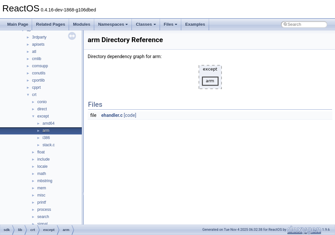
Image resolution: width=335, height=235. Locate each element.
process (44, 209)
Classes (146, 24)
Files (171, 24)
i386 (46, 137)
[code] (130, 115)
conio (42, 102)
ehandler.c (112, 115)
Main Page (17, 24)
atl (34, 51)
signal (42, 224)
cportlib (38, 80)
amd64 (49, 123)
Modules (81, 24)
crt (34, 94)
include (43, 159)
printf (41, 202)
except (43, 116)
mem (41, 188)
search (43, 216)
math (41, 173)
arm (46, 130)
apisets (38, 44)
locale (42, 166)
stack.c (49, 145)
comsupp (40, 66)
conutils (38, 73)
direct (42, 109)
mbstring (44, 181)
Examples (195, 24)
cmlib (36, 58)
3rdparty (39, 37)
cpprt (36, 87)
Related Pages (50, 24)
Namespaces (113, 24)
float (41, 152)
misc (41, 195)
